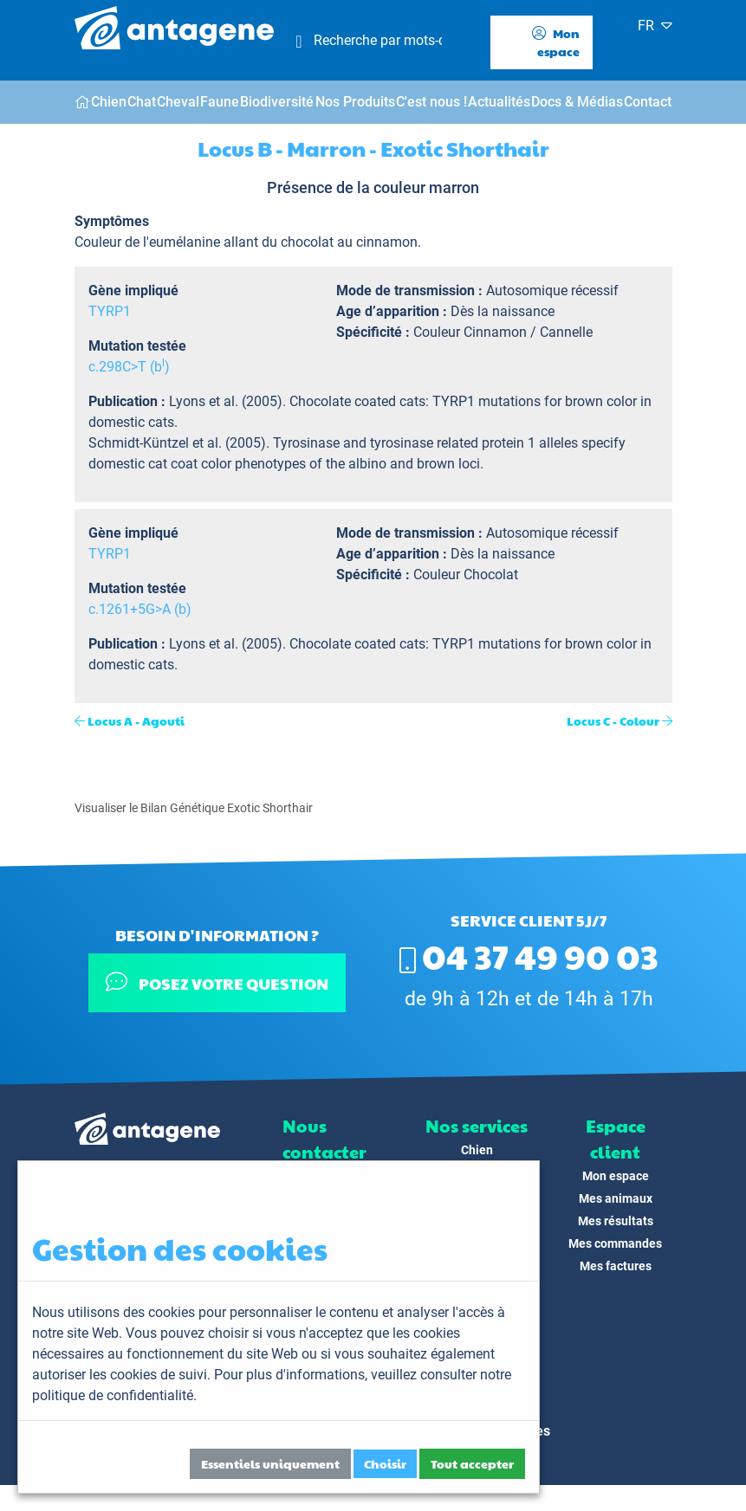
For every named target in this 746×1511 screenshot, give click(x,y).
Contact (647, 102)
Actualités (499, 102)
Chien (108, 102)
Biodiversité (277, 102)
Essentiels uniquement (270, 1463)
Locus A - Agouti (136, 720)
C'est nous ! (431, 102)
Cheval (178, 102)
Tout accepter (472, 1463)
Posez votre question (217, 982)
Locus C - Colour (613, 720)
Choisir (385, 1463)
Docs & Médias (577, 102)
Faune (219, 102)
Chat (141, 102)
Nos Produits (355, 102)
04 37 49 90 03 (528, 955)
